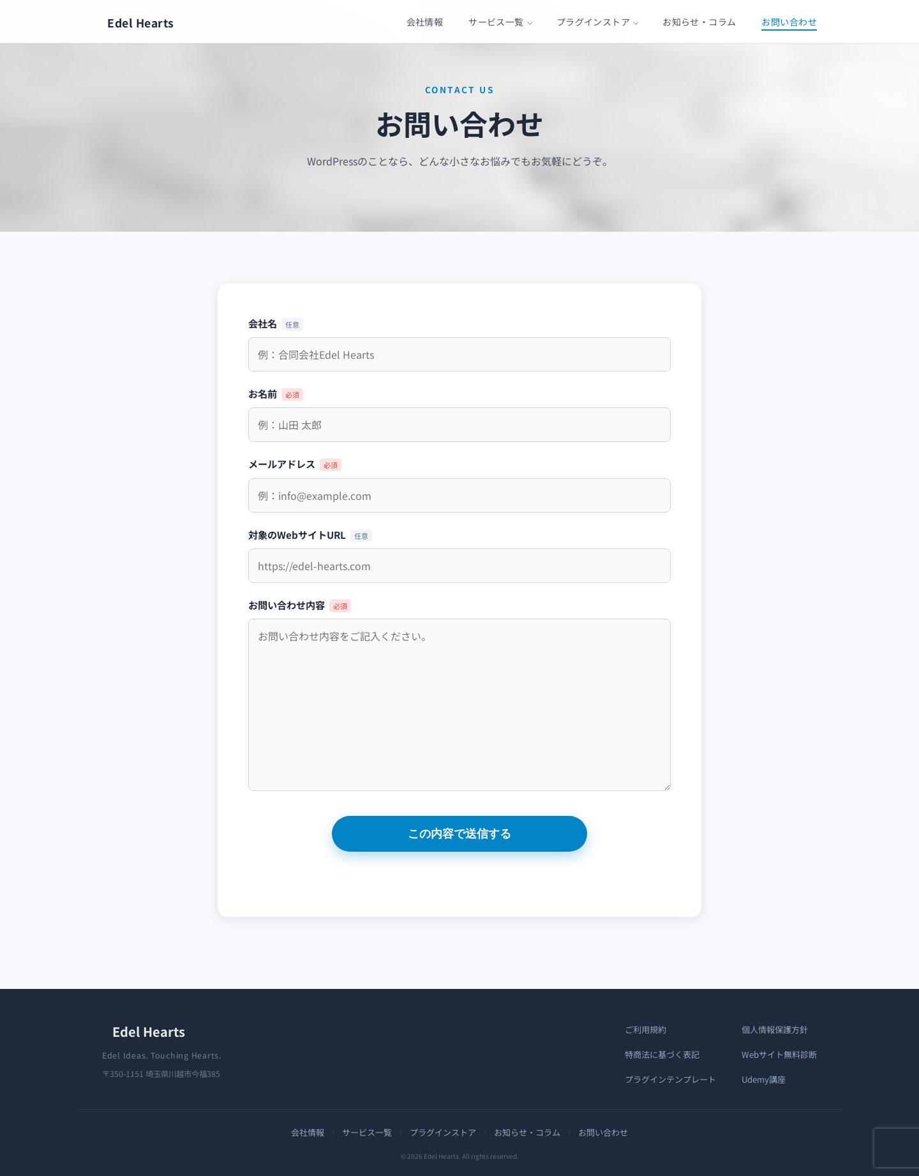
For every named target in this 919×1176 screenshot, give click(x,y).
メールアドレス (459, 479)
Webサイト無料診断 (779, 1054)
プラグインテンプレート (670, 1079)
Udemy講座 (764, 1079)
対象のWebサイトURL (459, 550)
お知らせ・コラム (699, 21)
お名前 (459, 409)
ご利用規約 (645, 1029)
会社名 (459, 338)
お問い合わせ (789, 21)
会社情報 (425, 21)
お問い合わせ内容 (459, 696)
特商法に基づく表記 (662, 1054)
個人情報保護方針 (775, 1029)
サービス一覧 (496, 21)
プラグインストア (593, 21)
